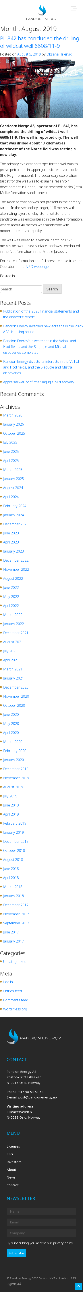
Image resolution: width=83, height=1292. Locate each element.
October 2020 (14, 705)
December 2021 (16, 632)
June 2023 (11, 533)
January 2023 (13, 551)
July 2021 (10, 651)
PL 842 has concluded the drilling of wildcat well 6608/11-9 (39, 42)
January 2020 (13, 759)
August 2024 (13, 487)
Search (52, 289)
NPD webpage (37, 266)
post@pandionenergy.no (37, 1097)
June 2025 (11, 451)
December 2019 (16, 768)
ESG (10, 1154)
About (11, 1169)
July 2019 (10, 796)
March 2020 (12, 741)
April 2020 (11, 732)
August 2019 (13, 787)
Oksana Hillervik (59, 54)
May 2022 (11, 596)
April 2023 (11, 542)
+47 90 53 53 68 (31, 1091)
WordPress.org (15, 1009)
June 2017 (11, 932)
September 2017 (16, 923)
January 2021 (13, 678)
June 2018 (11, 868)
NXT (52, 1278)
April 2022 (11, 605)
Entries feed (12, 991)
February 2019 (14, 823)
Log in (8, 981)
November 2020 (16, 696)
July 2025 (10, 442)
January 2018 (13, 895)
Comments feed (15, 1000)
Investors (14, 1162)
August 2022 (13, 578)
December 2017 (16, 904)
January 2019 (13, 832)
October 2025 (14, 433)
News (11, 1177)
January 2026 (13, 424)
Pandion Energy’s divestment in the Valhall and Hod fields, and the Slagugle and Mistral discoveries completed (39, 346)
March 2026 (12, 415)
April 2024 (11, 496)
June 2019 (11, 805)
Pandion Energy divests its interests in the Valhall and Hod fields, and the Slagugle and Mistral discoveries (41, 367)
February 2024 (14, 505)
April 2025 (11, 460)
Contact (13, 1185)
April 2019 (11, 814)
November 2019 (16, 778)
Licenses (13, 1146)
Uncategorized (27, 275)
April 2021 (11, 660)
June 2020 (11, 714)
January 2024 (13, 515)
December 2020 (16, 687)
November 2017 (16, 914)
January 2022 (13, 623)
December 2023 (16, 524)
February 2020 (14, 750)
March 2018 (12, 886)
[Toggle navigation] (74, 8)
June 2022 (11, 587)
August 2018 (13, 859)
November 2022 (16, 569)
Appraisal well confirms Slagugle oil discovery (38, 382)
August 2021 (13, 641)
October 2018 (14, 850)
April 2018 (11, 877)
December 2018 (16, 841)
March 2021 (12, 669)
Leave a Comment (53, 275)
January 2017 (13, 941)
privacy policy (62, 1243)
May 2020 (11, 723)
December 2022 (16, 560)
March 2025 (12, 469)
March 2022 (12, 614)
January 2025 (13, 478)
